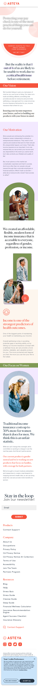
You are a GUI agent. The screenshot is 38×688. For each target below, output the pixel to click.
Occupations (9, 546)
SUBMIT (19, 517)
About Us (7, 542)
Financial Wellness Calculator (17, 606)
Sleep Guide (8, 603)
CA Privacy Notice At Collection (18, 557)
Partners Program (11, 572)
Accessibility (9, 564)
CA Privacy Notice (11, 553)
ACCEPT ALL (27, 681)
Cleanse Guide (10, 599)
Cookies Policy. (23, 670)
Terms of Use (9, 561)
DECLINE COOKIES (11, 681)
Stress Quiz (8, 591)
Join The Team (10, 568)
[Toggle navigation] (31, 3)
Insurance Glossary (12, 620)
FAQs (5, 588)
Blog (5, 584)
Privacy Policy (9, 549)
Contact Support (11, 530)
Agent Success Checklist (14, 616)
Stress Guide (9, 595)
